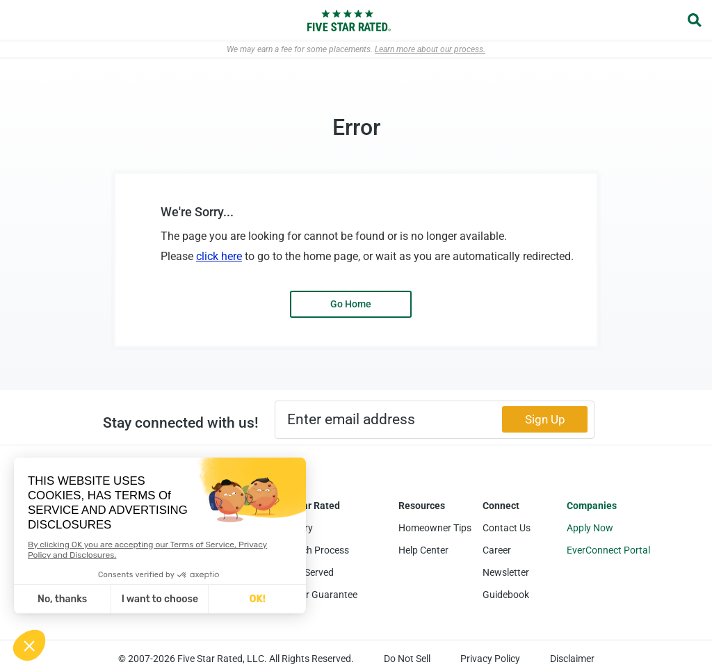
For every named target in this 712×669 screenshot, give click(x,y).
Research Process (310, 550)
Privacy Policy (490, 658)
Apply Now (590, 527)
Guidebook (506, 594)
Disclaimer (572, 658)
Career (497, 550)
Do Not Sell (407, 658)
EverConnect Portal (608, 550)
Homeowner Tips (434, 527)
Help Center (423, 550)
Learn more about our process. (430, 49)
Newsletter (506, 572)
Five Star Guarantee (314, 594)
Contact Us (507, 527)
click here (219, 256)
